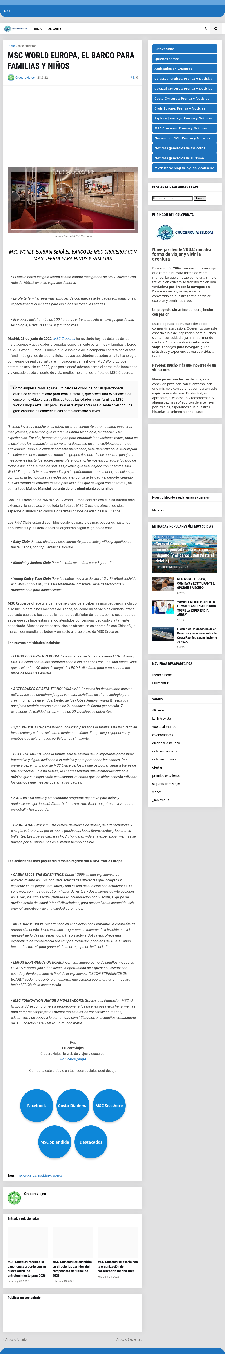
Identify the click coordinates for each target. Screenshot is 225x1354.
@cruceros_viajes (73, 1059)
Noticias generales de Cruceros (179, 148)
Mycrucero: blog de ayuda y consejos (184, 168)
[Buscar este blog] (172, 198)
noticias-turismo (164, 759)
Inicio (6, 11)
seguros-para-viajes (166, 784)
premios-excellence (166, 775)
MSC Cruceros (64, 339)
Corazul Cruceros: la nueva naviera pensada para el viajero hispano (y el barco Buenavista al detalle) (185, 552)
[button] (205, 28)
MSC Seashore (109, 1105)
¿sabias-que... (162, 800)
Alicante (158, 710)
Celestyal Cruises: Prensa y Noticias (183, 78)
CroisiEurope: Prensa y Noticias (179, 108)
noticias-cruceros (50, 1175)
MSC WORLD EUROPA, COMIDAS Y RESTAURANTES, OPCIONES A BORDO (196, 583)
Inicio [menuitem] (38, 28)
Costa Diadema (73, 1105)
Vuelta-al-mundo (164, 726)
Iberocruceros (162, 675)
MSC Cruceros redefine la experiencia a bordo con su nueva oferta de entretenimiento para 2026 (27, 1269)
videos (156, 792)
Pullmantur (160, 683)
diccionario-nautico (166, 743)
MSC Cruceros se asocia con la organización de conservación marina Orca (118, 1266)
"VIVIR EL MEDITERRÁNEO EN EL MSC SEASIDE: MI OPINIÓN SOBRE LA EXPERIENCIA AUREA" (196, 608)
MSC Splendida (54, 1142)
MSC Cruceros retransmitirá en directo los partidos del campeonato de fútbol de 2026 (72, 1269)
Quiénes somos (167, 58)
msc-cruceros (27, 45)
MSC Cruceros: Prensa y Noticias (180, 128)
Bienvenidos (164, 49)
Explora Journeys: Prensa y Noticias (183, 118)
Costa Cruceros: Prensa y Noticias (181, 98)
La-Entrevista (161, 718)
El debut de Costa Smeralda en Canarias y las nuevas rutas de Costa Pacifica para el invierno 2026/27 (197, 635)
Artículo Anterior (16, 1339)
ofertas (157, 767)
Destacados (91, 1142)
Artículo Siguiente (128, 1339)
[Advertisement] (73, 121)
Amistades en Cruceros (173, 68)
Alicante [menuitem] (54, 28)
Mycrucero (160, 510)
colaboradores (162, 735)
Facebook (36, 1105)
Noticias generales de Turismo (179, 158)
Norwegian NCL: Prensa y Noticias (182, 138)
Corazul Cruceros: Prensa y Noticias (183, 88)
